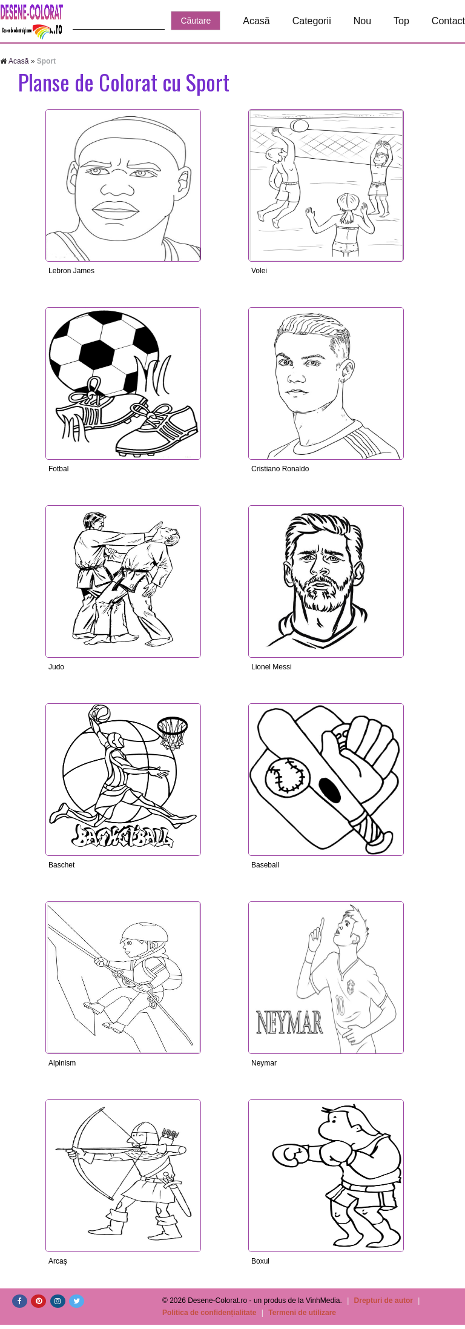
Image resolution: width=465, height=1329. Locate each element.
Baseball (265, 865)
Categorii (311, 21)
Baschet (61, 865)
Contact (448, 21)
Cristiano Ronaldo (280, 469)
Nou (362, 21)
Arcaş (57, 1261)
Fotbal (58, 469)
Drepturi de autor (383, 1300)
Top (401, 21)
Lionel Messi (271, 667)
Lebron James (71, 271)
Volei (259, 271)
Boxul (260, 1261)
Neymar (264, 1063)
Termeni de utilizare (302, 1312)
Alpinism (62, 1063)
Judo (56, 667)
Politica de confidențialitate (209, 1312)
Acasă (256, 21)
